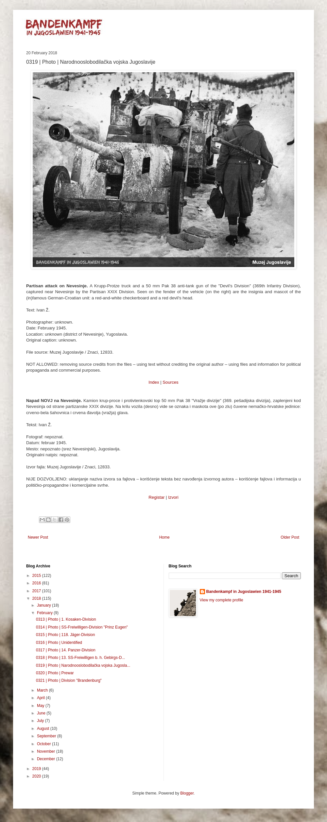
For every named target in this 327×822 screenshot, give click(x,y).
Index (153, 382)
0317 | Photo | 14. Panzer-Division (65, 650)
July (41, 720)
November (46, 751)
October (44, 744)
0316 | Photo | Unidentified (59, 642)
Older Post (290, 537)
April (41, 698)
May (41, 705)
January (44, 605)
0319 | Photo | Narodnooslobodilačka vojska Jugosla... (83, 665)
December (46, 759)
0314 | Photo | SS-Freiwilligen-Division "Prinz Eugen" (82, 627)
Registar (156, 497)
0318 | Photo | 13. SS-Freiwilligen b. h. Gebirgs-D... (80, 657)
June (41, 713)
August (43, 728)
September (47, 736)
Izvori (173, 497)
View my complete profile (221, 600)
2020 (37, 776)
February (45, 613)
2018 (37, 598)
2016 (37, 583)
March (43, 690)
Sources (170, 382)
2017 (37, 591)
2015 (37, 575)
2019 (37, 768)
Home (164, 537)
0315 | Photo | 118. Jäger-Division (65, 634)
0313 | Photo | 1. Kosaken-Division (66, 619)
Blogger (187, 793)
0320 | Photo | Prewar (55, 673)
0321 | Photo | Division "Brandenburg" (69, 680)
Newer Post (38, 537)
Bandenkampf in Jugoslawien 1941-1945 (243, 591)
